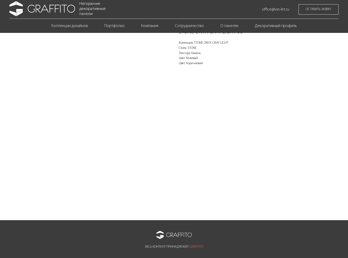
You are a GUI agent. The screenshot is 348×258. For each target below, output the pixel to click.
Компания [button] (149, 26)
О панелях (229, 26)
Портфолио (114, 26)
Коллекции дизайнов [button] (69, 26)
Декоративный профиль (276, 26)
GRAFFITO (196, 247)
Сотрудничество (189, 26)
